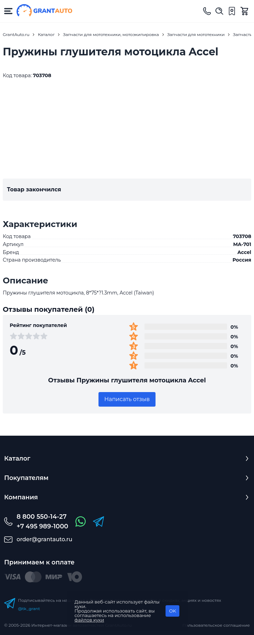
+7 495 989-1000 (42, 526)
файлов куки (89, 620)
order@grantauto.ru (44, 539)
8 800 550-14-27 (42, 516)
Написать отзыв (127, 399)
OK (172, 611)
